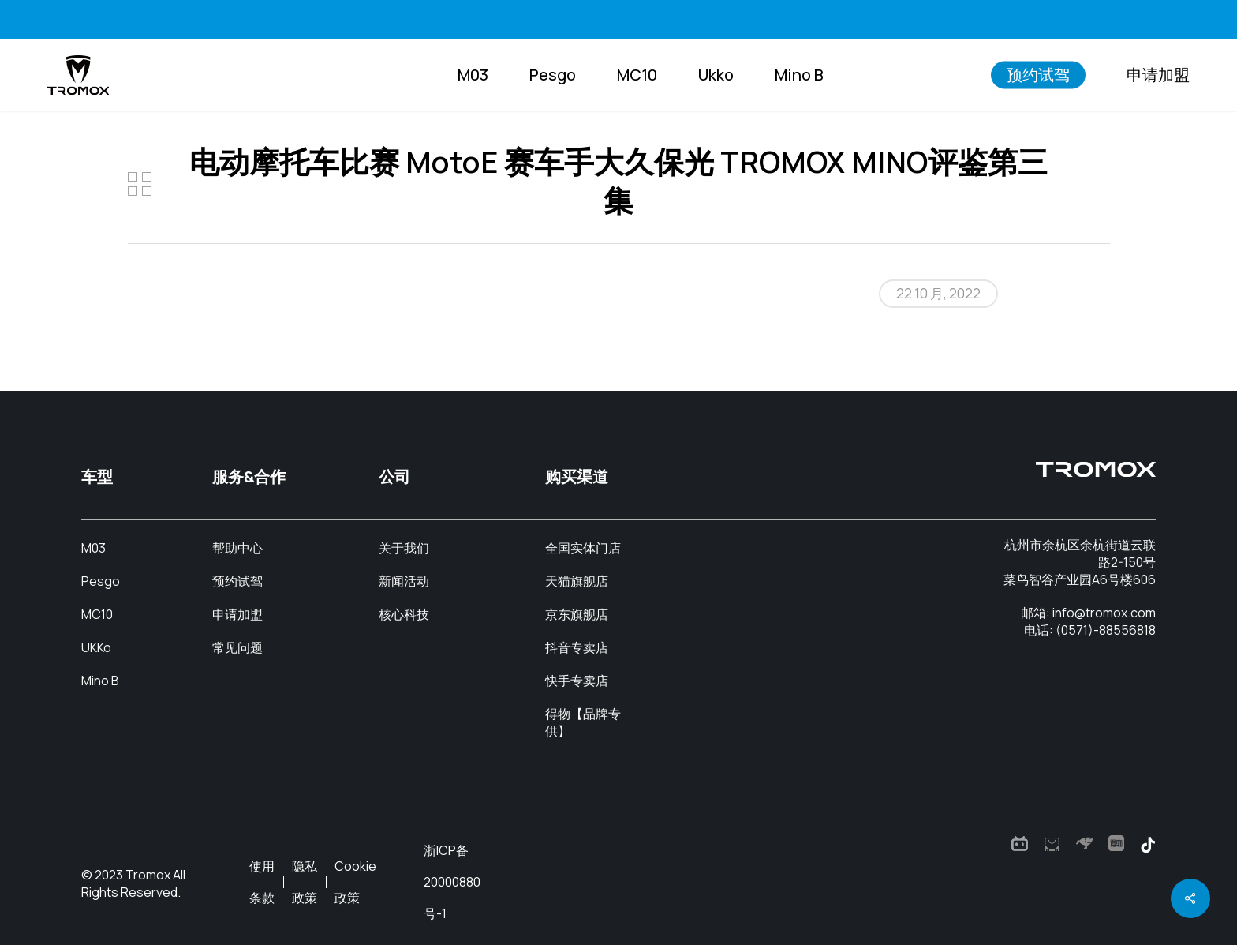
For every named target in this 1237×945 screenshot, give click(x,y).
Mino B (100, 680)
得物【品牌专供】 (583, 722)
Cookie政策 (355, 881)
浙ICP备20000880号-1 (452, 882)
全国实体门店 (583, 548)
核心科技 (404, 614)
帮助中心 (237, 548)
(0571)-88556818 (1106, 630)
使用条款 (262, 881)
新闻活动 (404, 581)
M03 (93, 548)
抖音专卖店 (576, 647)
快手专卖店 (576, 680)
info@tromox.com (1104, 612)
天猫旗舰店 (576, 581)
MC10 (97, 614)
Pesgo (100, 581)
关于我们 (404, 548)
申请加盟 (237, 614)
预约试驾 (237, 581)
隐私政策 (304, 881)
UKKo (96, 647)
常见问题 (237, 647)
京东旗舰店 (576, 614)
